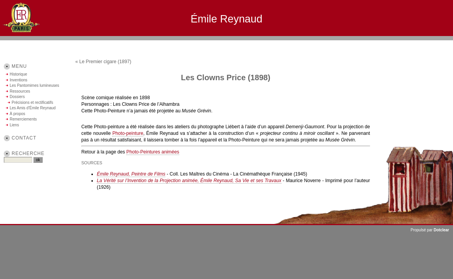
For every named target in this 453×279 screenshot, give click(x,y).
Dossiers (17, 97)
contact (24, 138)
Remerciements (23, 119)
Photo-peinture (127, 133)
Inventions (18, 80)
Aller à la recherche (430, 43)
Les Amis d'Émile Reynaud (33, 108)
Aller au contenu (367, 43)
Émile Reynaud (226, 19)
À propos (17, 114)
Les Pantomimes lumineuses (34, 85)
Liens (14, 125)
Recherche (28, 153)
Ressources (20, 91)
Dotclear (441, 230)
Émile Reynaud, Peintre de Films (131, 174)
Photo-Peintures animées (152, 152)
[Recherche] (18, 160)
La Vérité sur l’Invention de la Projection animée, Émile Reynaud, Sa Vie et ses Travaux (189, 180)
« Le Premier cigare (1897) (104, 61)
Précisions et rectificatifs (32, 102)
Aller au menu (397, 43)
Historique (18, 74)
